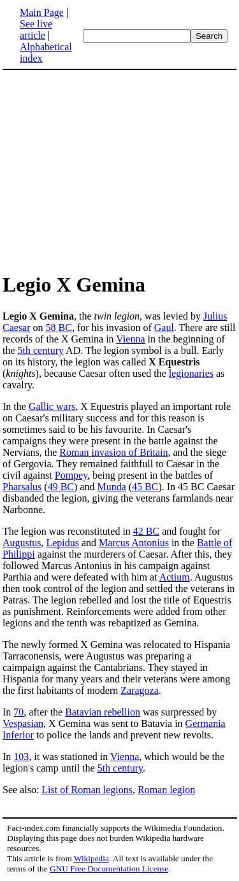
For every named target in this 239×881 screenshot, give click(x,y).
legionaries (191, 373)
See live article (36, 29)
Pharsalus (22, 486)
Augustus (22, 542)
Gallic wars (52, 406)
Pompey (71, 475)
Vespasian (23, 723)
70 (18, 712)
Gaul (164, 327)
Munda (111, 486)
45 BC (145, 486)
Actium (174, 577)
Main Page (42, 12)
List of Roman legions (87, 789)
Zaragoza (139, 690)
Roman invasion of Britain (113, 452)
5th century (41, 350)
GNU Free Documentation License (109, 868)
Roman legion (166, 789)
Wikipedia (91, 858)
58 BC (59, 327)
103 (21, 756)
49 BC (61, 486)
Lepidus (62, 542)
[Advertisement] (110, 170)
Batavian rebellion (102, 712)
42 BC (146, 531)
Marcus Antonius (134, 542)
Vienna (130, 339)
